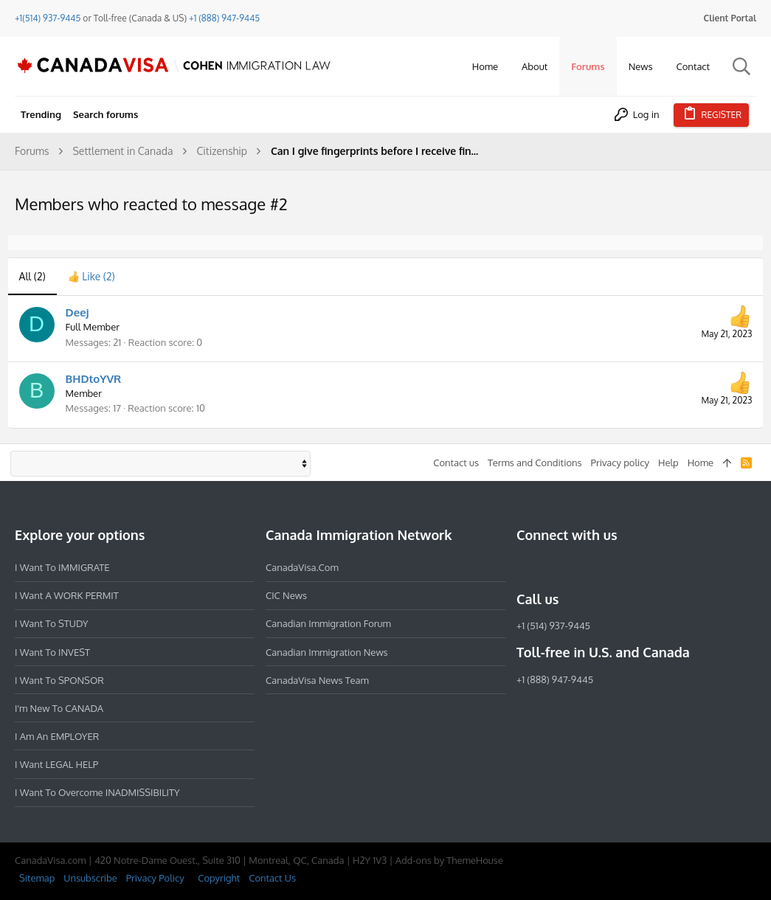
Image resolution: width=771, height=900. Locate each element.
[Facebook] (525, 567)
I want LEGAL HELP (56, 764)
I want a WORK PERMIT (67, 595)
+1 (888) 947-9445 (224, 18)
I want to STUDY (51, 623)
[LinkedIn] (578, 567)
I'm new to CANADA (59, 708)
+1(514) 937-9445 (47, 18)
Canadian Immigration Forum (328, 623)
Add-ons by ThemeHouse (449, 860)
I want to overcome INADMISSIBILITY (97, 792)
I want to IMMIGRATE (62, 567)
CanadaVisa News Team (317, 680)
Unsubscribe (90, 878)
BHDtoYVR (100, 379)
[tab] (98, 276)
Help (668, 462)
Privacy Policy (155, 878)
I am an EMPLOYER (57, 736)
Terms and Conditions (535, 462)
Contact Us (272, 878)
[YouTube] (631, 567)
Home (700, 462)
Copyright (219, 878)
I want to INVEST (52, 652)
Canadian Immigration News (327, 652)
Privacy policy (620, 462)
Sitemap (37, 878)
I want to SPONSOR (59, 680)
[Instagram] (552, 567)
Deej (84, 312)
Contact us (456, 462)
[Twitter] (605, 567)
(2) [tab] (39, 276)
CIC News (286, 595)
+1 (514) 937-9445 (553, 625)
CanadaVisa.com (302, 567)
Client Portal (730, 18)
